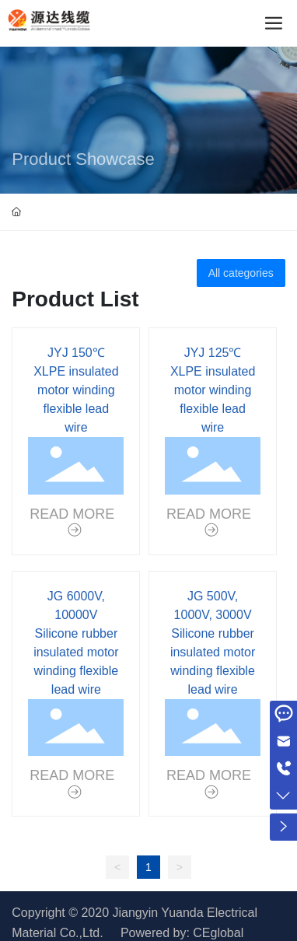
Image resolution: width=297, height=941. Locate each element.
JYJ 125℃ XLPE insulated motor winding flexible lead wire (212, 390)
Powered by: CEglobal (182, 932)
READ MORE (74, 514)
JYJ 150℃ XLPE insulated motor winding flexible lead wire (75, 390)
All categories (241, 273)
